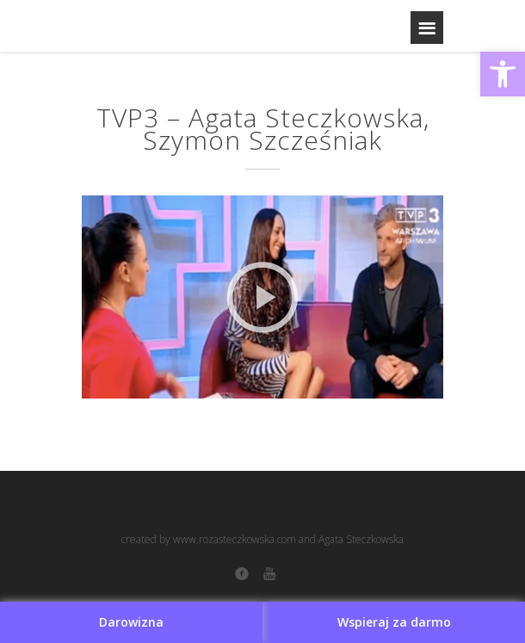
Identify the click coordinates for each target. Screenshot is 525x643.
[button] (502, 74)
